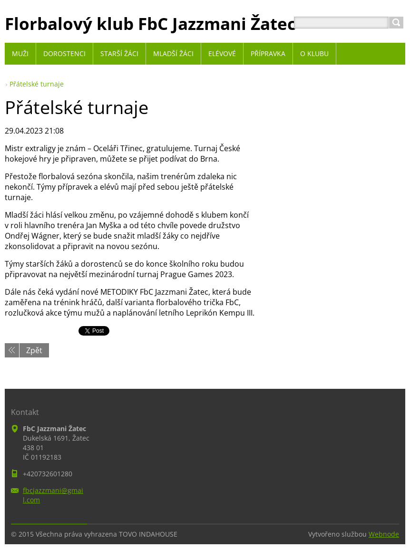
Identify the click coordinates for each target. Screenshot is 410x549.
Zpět (34, 350)
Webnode (384, 534)
